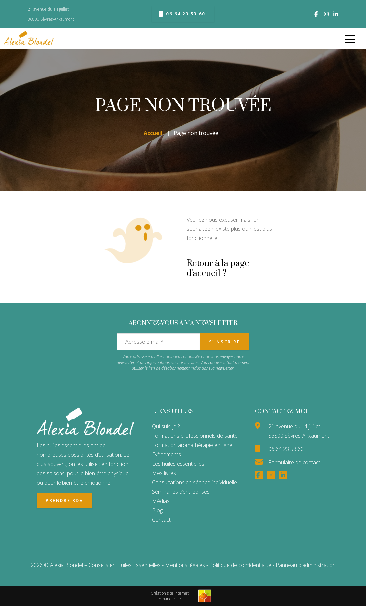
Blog (157, 510)
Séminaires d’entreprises (181, 491)
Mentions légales (185, 565)
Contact (161, 519)
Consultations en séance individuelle (194, 482)
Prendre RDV (64, 500)
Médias (161, 501)
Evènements (166, 454)
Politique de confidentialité (241, 565)
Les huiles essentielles (178, 463)
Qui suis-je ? (166, 426)
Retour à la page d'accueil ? (218, 268)
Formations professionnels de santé (195, 435)
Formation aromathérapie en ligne (192, 445)
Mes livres (164, 473)
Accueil (153, 133)
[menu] (350, 38)
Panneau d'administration (306, 565)
